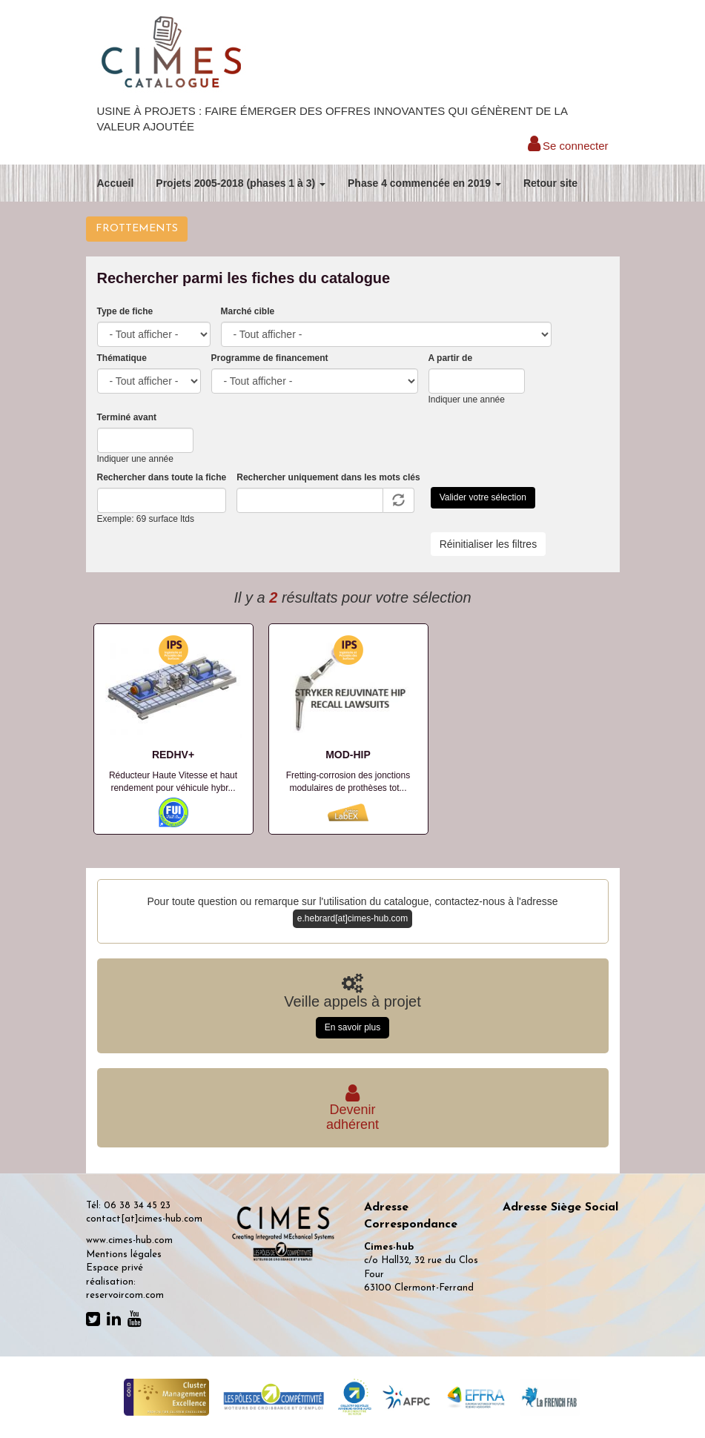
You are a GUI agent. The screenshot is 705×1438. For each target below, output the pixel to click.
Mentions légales (124, 1254)
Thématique (122, 358)
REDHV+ (173, 755)
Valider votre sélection (483, 497)
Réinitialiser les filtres (488, 544)
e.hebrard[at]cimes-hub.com (352, 918)
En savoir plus (352, 1027)
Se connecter (568, 145)
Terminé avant (126, 417)
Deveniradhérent (352, 1110)
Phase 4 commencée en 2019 (424, 183)
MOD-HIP (348, 755)
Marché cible (248, 311)
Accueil (115, 183)
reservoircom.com (125, 1295)
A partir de (450, 358)
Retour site (550, 183)
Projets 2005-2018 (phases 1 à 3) (240, 183)
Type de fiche (125, 311)
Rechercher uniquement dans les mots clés (328, 477)
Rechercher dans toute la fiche (162, 477)
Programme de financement (269, 358)
